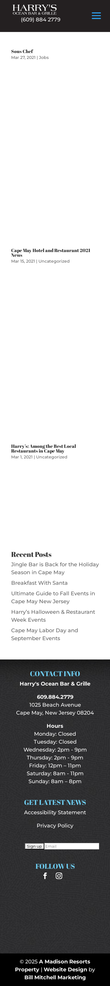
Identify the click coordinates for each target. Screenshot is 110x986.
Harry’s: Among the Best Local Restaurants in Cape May (43, 448)
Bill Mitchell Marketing (55, 977)
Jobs (44, 57)
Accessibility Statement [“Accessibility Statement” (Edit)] (55, 812)
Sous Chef (22, 51)
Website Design (65, 969)
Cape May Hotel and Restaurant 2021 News (50, 252)
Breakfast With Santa (39, 583)
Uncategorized (54, 261)
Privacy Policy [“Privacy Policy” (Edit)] (55, 825)
